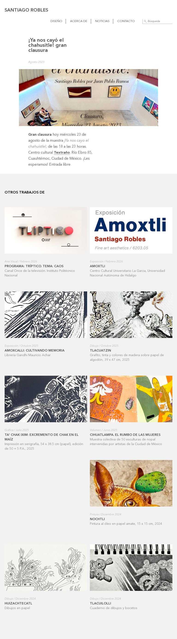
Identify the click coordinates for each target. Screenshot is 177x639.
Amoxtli (97, 266)
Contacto (126, 21)
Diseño (56, 21)
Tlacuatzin (100, 350)
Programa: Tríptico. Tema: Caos (34, 266)
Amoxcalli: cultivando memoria (35, 350)
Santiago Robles (26, 10)
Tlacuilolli (100, 603)
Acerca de (78, 21)
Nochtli (97, 519)
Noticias (102, 21)
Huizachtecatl (18, 603)
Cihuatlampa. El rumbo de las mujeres (125, 435)
